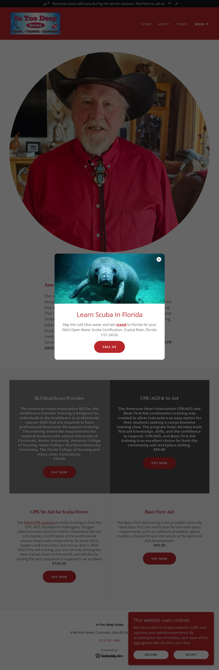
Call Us (110, 347)
